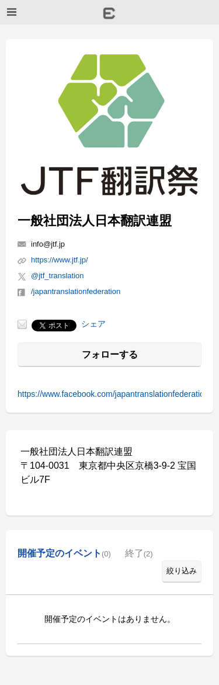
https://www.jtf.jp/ (59, 259)
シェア (93, 323)
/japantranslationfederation (75, 291)
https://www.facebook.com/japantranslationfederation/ (114, 394)
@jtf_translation (57, 275)
